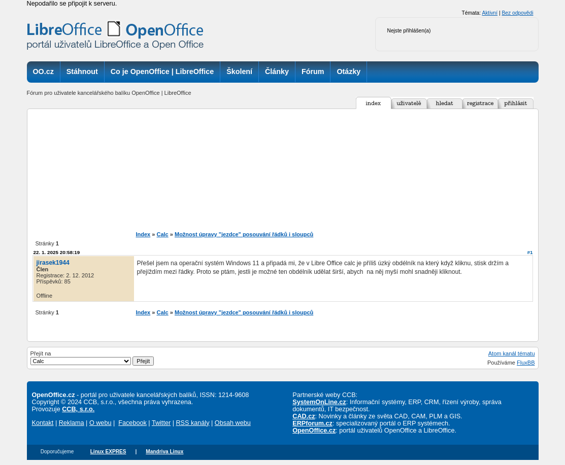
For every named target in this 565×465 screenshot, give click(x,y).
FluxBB (526, 363)
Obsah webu (233, 422)
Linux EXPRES (108, 451)
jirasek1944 (53, 262)
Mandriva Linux (164, 451)
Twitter (161, 422)
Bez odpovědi (517, 13)
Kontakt (43, 422)
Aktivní (489, 13)
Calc (162, 234)
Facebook (132, 422)
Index (143, 234)
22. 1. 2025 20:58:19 (57, 252)
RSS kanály (192, 422)
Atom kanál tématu (511, 353)
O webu (100, 422)
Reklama (71, 422)
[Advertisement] (282, 170)
